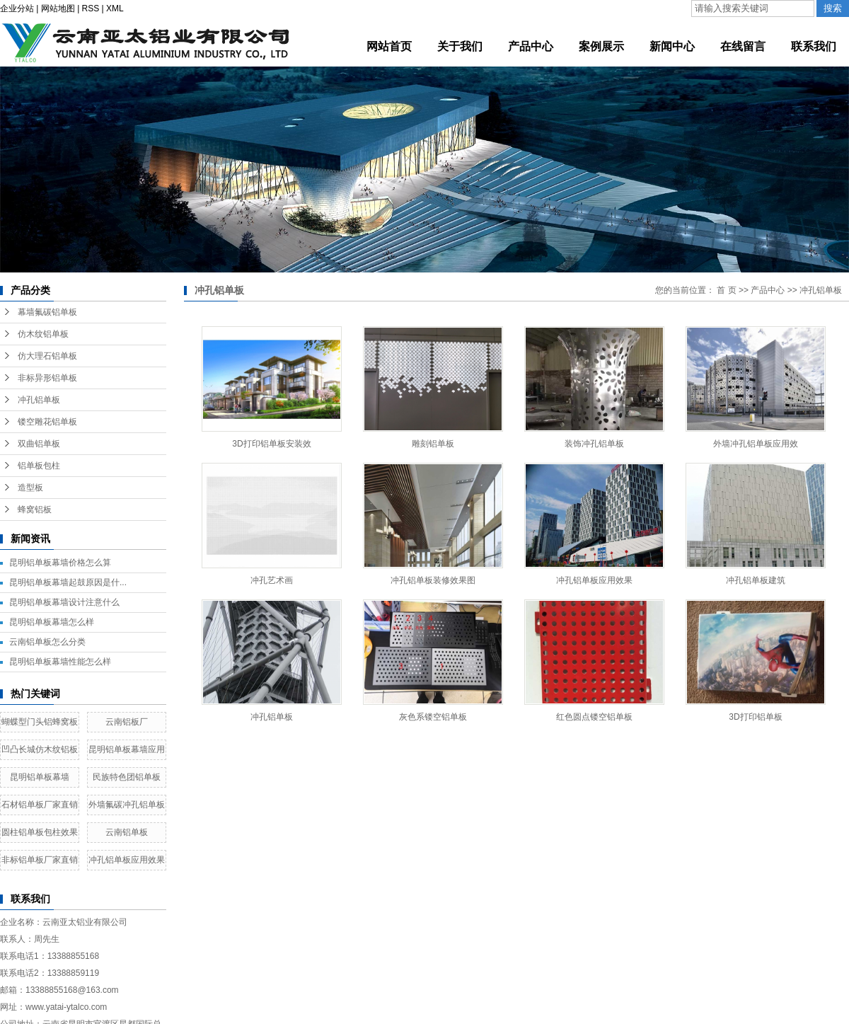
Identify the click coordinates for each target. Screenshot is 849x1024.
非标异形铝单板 (47, 378)
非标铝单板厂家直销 (39, 860)
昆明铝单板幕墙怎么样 (51, 622)
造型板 (30, 488)
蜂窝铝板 (35, 509)
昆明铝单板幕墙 (39, 777)
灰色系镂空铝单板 (433, 717)
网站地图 (58, 8)
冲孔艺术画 (271, 580)
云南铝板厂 (126, 722)
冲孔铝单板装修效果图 (433, 580)
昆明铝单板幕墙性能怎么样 (60, 662)
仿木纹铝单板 (43, 334)
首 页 (726, 290)
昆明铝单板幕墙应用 (126, 749)
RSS (91, 8)
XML (115, 8)
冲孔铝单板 (39, 400)
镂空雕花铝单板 (47, 422)
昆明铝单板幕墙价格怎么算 (60, 563)
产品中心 (768, 290)
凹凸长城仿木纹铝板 (39, 749)
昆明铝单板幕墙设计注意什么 (64, 602)
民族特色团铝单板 (127, 777)
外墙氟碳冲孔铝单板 (126, 805)
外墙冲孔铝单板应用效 (755, 444)
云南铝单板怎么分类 (47, 642)
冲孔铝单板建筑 (755, 580)
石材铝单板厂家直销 (39, 805)
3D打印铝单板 (755, 717)
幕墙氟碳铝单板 (47, 312)
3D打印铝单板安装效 (271, 444)
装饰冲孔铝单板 (594, 444)
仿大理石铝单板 (47, 356)
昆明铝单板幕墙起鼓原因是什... (68, 582)
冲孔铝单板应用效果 (126, 860)
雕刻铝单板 (433, 444)
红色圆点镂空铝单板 (594, 717)
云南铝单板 (126, 832)
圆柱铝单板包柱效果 (39, 832)
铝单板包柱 (39, 466)
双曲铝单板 (39, 444)
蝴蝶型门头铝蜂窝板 (39, 722)
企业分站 (17, 8)
